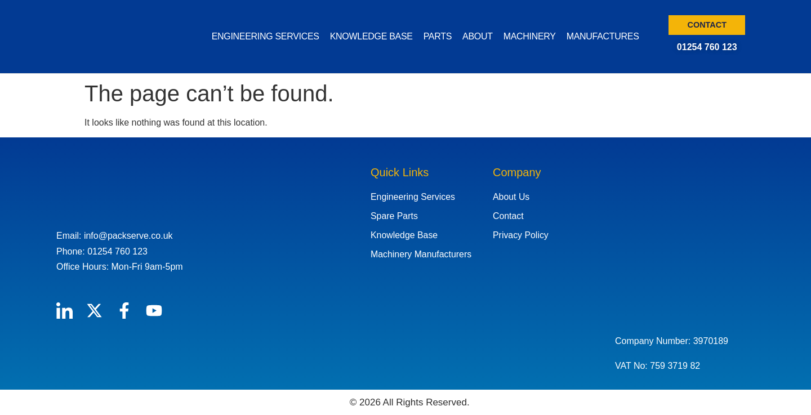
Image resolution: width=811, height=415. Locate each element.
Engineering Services (413, 197)
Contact (508, 216)
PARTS (438, 36)
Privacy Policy (521, 235)
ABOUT (477, 36)
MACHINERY (529, 36)
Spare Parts (394, 216)
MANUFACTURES (603, 36)
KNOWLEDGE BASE (371, 36)
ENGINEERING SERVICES (265, 36)
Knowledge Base (404, 235)
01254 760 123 (707, 47)
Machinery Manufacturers (422, 254)
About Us (511, 197)
